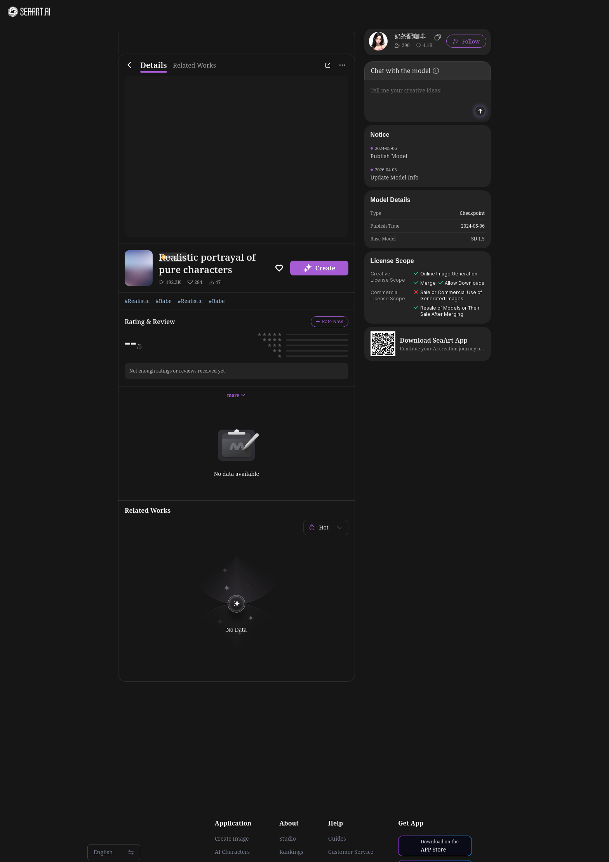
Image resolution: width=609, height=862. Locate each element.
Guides (337, 839)
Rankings (291, 852)
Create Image (232, 839)
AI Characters (232, 852)
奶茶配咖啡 (410, 36)
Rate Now (329, 321)
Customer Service (350, 852)
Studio (287, 839)
